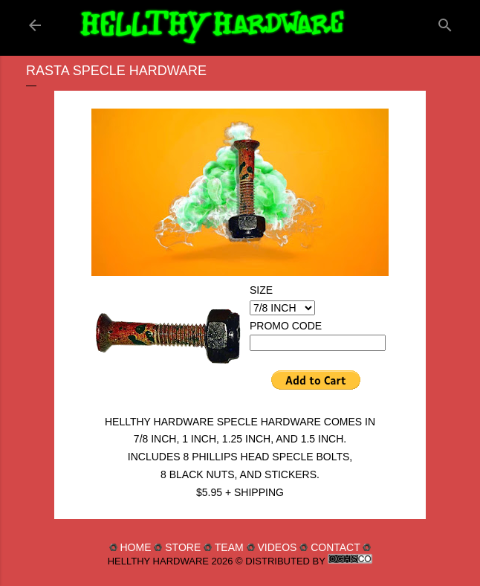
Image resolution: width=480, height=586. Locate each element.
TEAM (229, 547)
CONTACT (335, 547)
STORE (183, 547)
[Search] (445, 21)
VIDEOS (276, 547)
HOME (135, 547)
